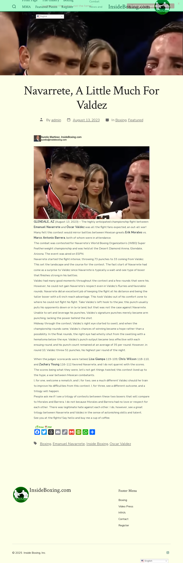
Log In (27, 12)
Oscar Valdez (120, 442)
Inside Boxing (97, 442)
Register (123, 524)
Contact (123, 518)
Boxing (121, 119)
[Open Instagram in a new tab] (168, 552)
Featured (135, 119)
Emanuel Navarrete (69, 442)
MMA (122, 512)
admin (56, 119)
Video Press (125, 506)
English (42, 15)
